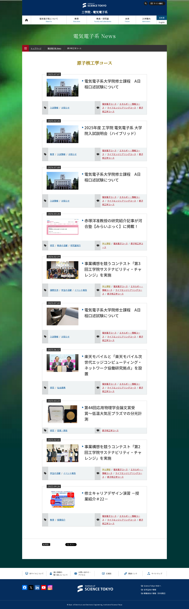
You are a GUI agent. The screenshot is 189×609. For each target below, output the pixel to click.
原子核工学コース (115, 293)
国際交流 (54, 290)
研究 (52, 245)
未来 (127, 20)
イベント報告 (81, 290)
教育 (77, 20)
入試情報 (54, 107)
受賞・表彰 (62, 430)
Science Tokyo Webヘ (152, 585)
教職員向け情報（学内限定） (155, 593)
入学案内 (146, 20)
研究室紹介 (75, 245)
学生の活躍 (66, 290)
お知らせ (65, 107)
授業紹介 (61, 519)
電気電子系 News (54, 48)
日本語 (161, 17)
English (162, 22)
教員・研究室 (102, 20)
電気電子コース (109, 103)
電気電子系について (48, 20)
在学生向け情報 (150, 589)
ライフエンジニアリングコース (121, 107)
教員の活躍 (62, 245)
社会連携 (61, 387)
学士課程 (106, 243)
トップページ (26, 20)
